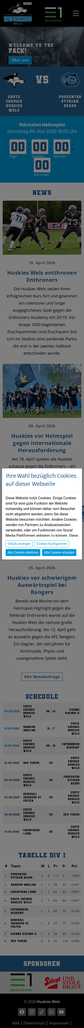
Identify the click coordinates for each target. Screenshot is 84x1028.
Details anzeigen (19, 544)
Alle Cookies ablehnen (23, 552)
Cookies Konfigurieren (51, 544)
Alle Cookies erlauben (59, 552)
